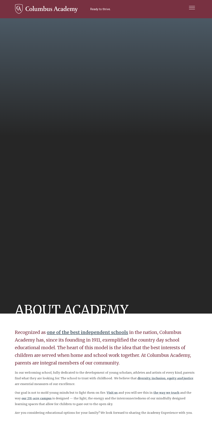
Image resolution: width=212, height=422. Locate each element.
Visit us (112, 392)
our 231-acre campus (37, 398)
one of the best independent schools (87, 332)
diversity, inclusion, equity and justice (165, 378)
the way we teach (166, 392)
